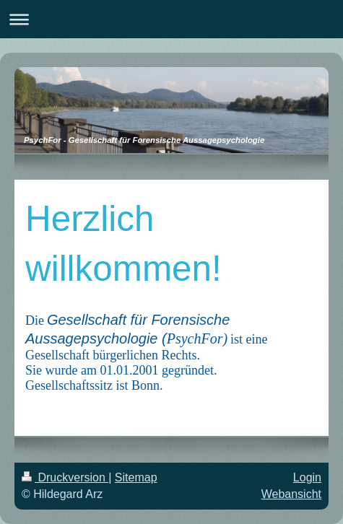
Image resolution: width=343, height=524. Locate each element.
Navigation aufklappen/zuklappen (171, 19)
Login (307, 477)
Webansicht (291, 494)
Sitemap (136, 477)
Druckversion (65, 477)
